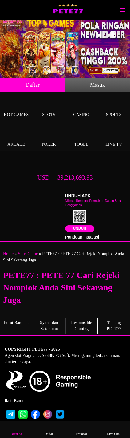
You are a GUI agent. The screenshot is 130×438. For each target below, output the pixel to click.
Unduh (79, 228)
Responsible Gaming (81, 325)
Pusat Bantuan (16, 322)
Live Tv (114, 137)
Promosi (81, 429)
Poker (49, 137)
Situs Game (28, 254)
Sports (114, 107)
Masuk (97, 85)
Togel (81, 137)
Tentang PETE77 (114, 325)
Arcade (16, 137)
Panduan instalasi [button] (82, 237)
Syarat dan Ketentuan (49, 325)
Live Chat (114, 429)
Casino (81, 107)
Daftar (33, 85)
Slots (49, 107)
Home (8, 254)
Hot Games (16, 107)
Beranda (16, 429)
